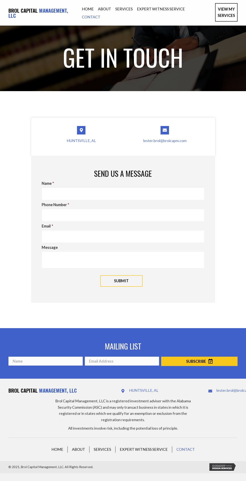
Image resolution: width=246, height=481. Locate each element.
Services (102, 444)
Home (57, 444)
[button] (226, 12)
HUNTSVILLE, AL (81, 140)
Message (50, 242)
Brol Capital (38, 13)
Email (47, 222)
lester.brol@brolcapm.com (165, 140)
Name (48, 183)
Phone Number (55, 203)
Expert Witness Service (144, 444)
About (78, 444)
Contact (185, 444)
